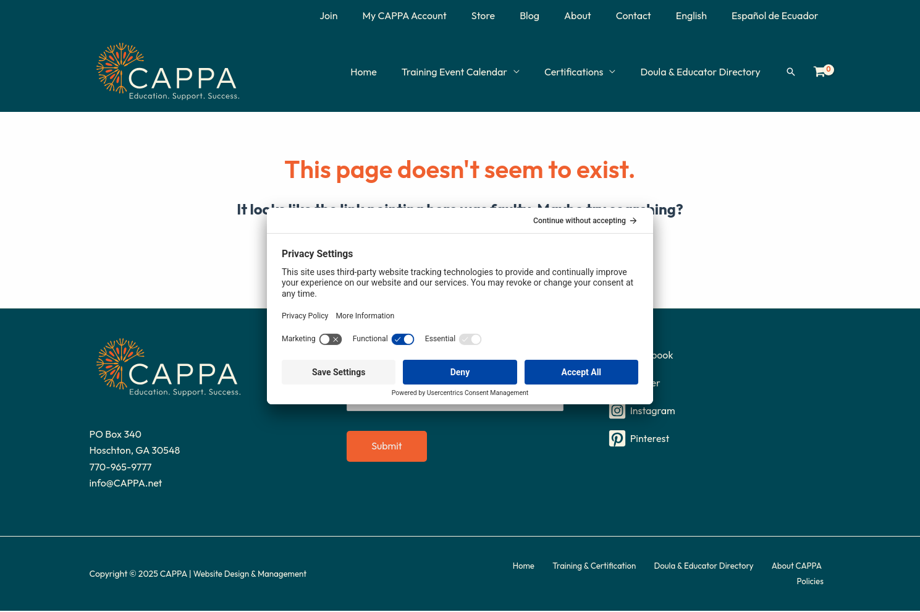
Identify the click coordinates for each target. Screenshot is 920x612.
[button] (790, 71)
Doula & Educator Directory (702, 72)
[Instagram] (717, 411)
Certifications (581, 72)
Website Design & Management (253, 574)
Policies (817, 574)
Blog (552, 15)
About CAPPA (767, 574)
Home (381, 72)
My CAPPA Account (436, 15)
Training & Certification (574, 574)
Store (510, 15)
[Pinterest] (717, 439)
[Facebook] (717, 356)
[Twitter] (717, 384)
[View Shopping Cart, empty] (820, 72)
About (595, 15)
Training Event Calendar (467, 72)
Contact (646, 15)
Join (365, 15)
